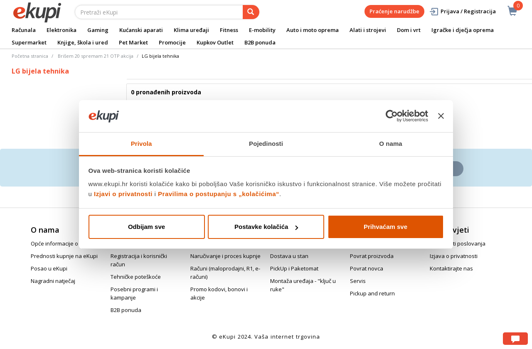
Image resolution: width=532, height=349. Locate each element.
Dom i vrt (409, 30)
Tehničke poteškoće (136, 276)
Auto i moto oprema (312, 30)
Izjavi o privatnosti (123, 193)
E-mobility (262, 30)
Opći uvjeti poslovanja (457, 243)
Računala (24, 30)
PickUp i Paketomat (294, 268)
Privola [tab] (141, 143)
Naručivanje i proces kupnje (225, 256)
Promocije (172, 42)
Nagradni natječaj (53, 281)
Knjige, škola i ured (82, 42)
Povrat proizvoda (372, 256)
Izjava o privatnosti (454, 256)
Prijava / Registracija (462, 11)
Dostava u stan (289, 256)
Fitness (229, 30)
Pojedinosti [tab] (266, 143)
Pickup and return (372, 293)
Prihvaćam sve (385, 226)
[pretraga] (251, 12)
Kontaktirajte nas (451, 268)
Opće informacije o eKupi (62, 243)
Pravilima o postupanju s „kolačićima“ (218, 193)
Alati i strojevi (368, 30)
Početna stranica (30, 56)
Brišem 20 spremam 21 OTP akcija (95, 56)
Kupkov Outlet (215, 42)
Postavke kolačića (266, 226)
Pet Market (133, 42)
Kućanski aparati (141, 30)
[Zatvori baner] (441, 116)
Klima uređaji (191, 30)
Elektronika (61, 30)
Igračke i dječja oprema (462, 30)
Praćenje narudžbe (394, 11)
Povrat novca (366, 268)
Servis (358, 281)
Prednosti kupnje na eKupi (64, 256)
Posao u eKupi (49, 268)
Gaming (97, 30)
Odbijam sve (146, 226)
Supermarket (29, 42)
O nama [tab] (390, 143)
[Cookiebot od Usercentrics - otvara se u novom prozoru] (391, 116)
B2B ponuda (260, 42)
